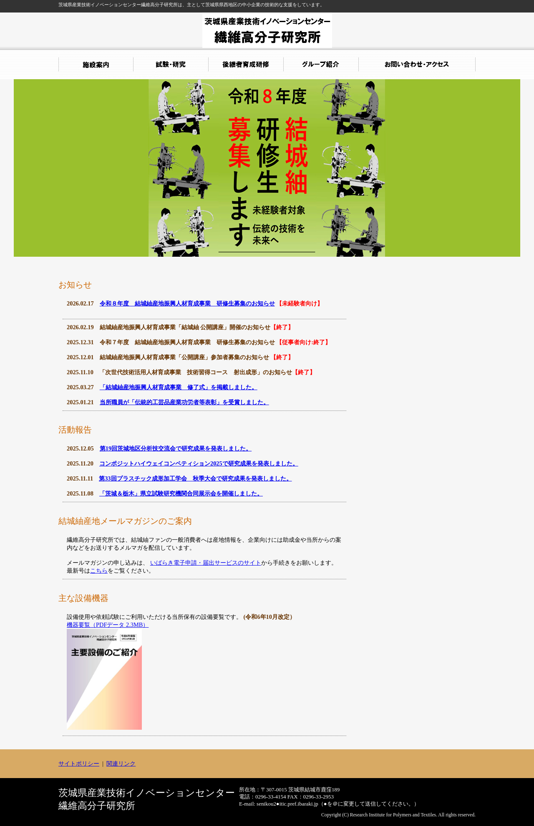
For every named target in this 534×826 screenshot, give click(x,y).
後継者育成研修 (246, 64)
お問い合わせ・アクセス (417, 64)
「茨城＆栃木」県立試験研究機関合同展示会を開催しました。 (181, 493)
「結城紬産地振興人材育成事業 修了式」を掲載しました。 (178, 387)
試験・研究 (171, 64)
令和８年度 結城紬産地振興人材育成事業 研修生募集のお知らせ (187, 303)
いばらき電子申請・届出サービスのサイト (205, 562)
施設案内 (96, 64)
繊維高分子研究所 (267, 30)
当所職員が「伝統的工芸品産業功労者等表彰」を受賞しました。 (184, 402)
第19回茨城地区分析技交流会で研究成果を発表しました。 (176, 448)
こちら (99, 570)
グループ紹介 (321, 64)
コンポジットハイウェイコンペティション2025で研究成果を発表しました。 (198, 463)
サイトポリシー (78, 763)
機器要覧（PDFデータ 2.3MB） (108, 624)
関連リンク (121, 763)
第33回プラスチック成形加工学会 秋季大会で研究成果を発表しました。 (195, 478)
